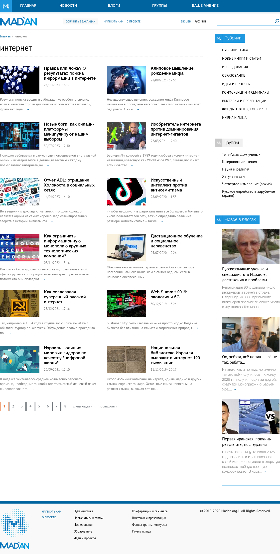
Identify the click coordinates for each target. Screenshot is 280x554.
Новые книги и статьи (241, 58)
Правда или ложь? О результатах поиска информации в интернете (70, 73)
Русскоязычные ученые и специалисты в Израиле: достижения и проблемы (245, 274)
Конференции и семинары (245, 92)
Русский (200, 21)
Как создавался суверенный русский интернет (65, 297)
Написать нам (113, 21)
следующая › (82, 406)
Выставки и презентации (244, 101)
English (185, 21)
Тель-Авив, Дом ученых (241, 154)
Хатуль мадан (233, 176)
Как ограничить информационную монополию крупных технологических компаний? (65, 246)
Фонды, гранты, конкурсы (244, 109)
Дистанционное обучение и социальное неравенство (177, 241)
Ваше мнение (205, 5)
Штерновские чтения (239, 162)
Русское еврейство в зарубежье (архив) (248, 193)
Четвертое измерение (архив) (247, 184)
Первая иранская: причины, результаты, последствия (247, 441)
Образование (233, 75)
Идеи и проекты (236, 84)
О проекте (133, 21)
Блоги (114, 5)
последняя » (108, 406)
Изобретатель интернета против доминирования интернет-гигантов (176, 129)
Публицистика (235, 50)
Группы (159, 5)
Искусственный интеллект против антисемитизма (169, 185)
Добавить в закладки (80, 21)
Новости (68, 5)
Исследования (235, 67)
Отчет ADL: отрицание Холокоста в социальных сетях (69, 185)
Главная (28, 5)
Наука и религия (236, 169)
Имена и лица (234, 117)
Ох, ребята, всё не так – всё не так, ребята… (249, 359)
